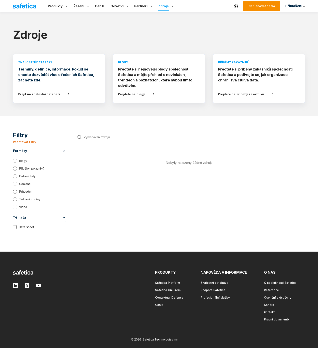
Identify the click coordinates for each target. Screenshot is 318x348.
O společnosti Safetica (280, 282)
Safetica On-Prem (167, 290)
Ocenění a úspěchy (277, 297)
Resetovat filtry (24, 141)
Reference (271, 290)
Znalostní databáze (214, 282)
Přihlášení (253, 6)
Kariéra (269, 304)
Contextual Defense (169, 297)
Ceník (159, 304)
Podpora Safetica (213, 290)
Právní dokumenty (277, 319)
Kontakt (269, 312)
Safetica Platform (167, 282)
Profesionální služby (215, 297)
